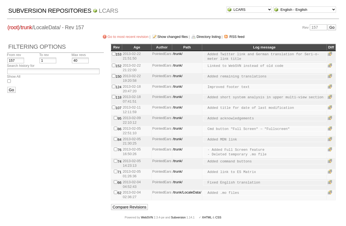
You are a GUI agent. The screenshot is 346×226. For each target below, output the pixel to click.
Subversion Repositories (49, 10)
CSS (218, 217)
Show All (14, 76)
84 (119, 139)
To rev (44, 55)
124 (119, 87)
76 (119, 150)
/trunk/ (177, 54)
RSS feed (237, 37)
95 (119, 118)
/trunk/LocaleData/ (187, 192)
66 (119, 183)
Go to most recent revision (128, 37)
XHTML (207, 217)
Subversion (178, 217)
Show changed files (172, 37)
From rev (14, 55)
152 (119, 66)
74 (119, 161)
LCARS (108, 10)
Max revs (79, 55)
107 (119, 108)
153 (119, 54)
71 (119, 172)
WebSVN (147, 217)
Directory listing (209, 37)
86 (119, 129)
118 (119, 97)
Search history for (21, 66)
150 (119, 76)
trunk (26, 27)
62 (119, 193)
